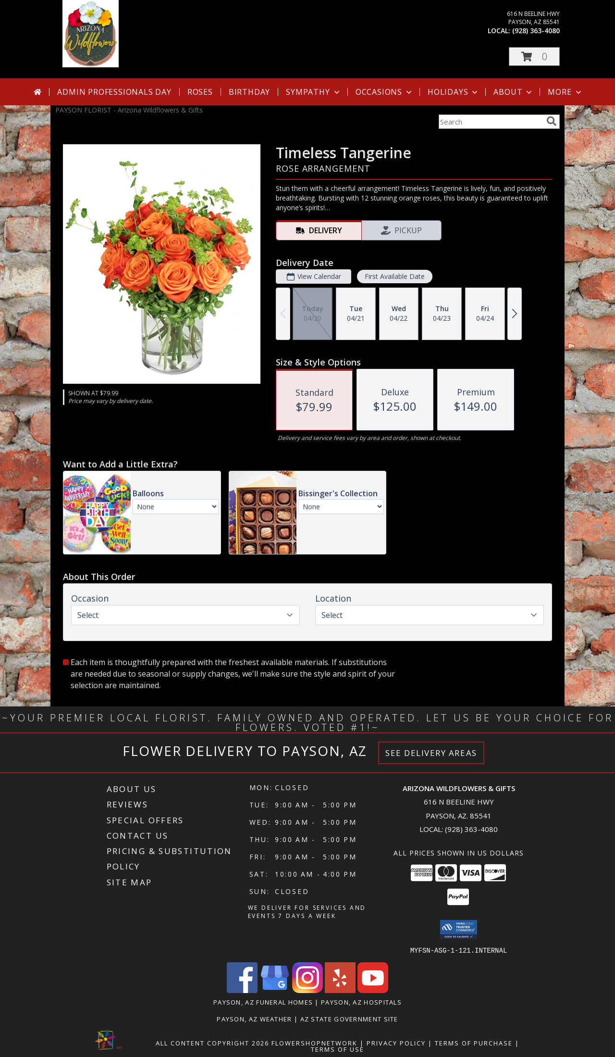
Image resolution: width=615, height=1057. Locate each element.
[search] (551, 121)
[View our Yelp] (340, 989)
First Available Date (395, 276)
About (513, 92)
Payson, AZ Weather (254, 1018)
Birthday (249, 92)
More (565, 92)
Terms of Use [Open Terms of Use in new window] (337, 1048)
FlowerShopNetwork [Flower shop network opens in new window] (314, 1042)
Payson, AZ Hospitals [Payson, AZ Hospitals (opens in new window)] (361, 1001)
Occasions (385, 92)
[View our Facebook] (242, 989)
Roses (200, 92)
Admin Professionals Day (114, 92)
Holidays (454, 92)
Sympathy (313, 92)
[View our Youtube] (372, 989)
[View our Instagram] (307, 989)
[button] (534, 56)
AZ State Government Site (349, 1018)
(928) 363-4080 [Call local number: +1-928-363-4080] (536, 30)
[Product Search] (490, 121)
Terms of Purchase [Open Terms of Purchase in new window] (474, 1042)
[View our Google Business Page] (274, 989)
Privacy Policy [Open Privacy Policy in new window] (396, 1042)
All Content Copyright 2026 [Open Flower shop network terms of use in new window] (212, 1042)
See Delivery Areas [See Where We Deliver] (431, 752)
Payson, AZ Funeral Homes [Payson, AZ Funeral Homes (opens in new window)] (263, 1001)
